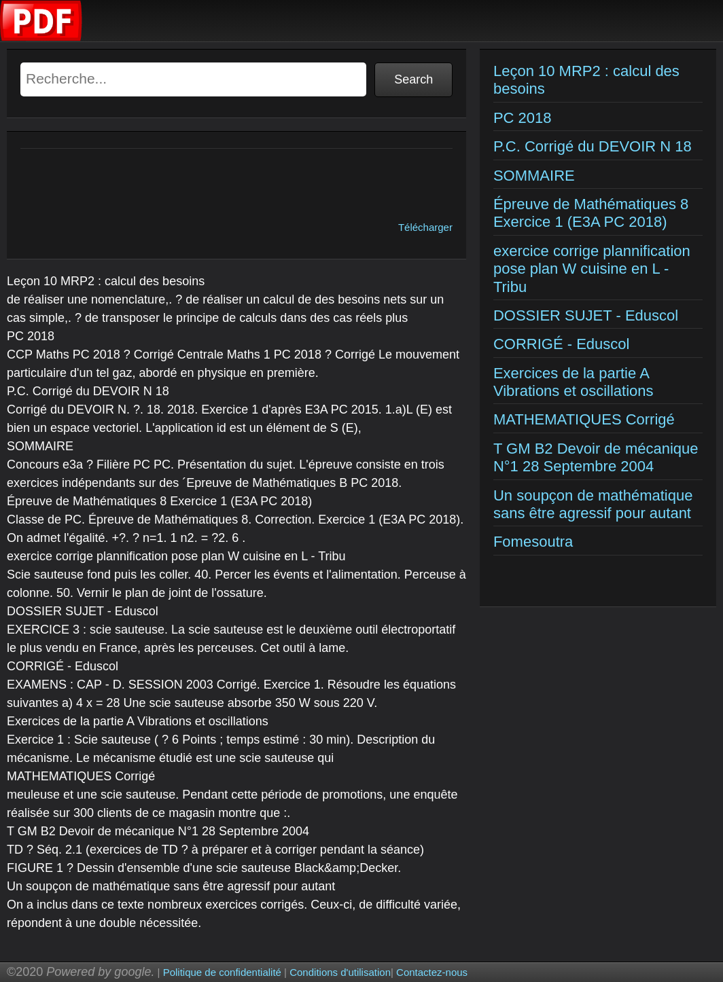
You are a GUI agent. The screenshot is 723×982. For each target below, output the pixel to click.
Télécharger (425, 227)
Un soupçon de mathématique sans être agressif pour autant (593, 504)
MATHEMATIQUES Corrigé (584, 419)
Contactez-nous (432, 972)
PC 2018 (522, 117)
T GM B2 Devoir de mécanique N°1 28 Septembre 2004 (596, 457)
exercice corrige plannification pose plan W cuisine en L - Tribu (591, 268)
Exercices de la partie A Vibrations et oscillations (573, 382)
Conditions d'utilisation (340, 972)
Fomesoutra (533, 541)
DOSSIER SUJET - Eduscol (585, 315)
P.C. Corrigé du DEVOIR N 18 (592, 146)
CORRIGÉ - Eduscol (561, 343)
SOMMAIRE (534, 175)
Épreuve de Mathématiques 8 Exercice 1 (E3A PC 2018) (590, 213)
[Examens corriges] (41, 37)
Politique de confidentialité (222, 972)
